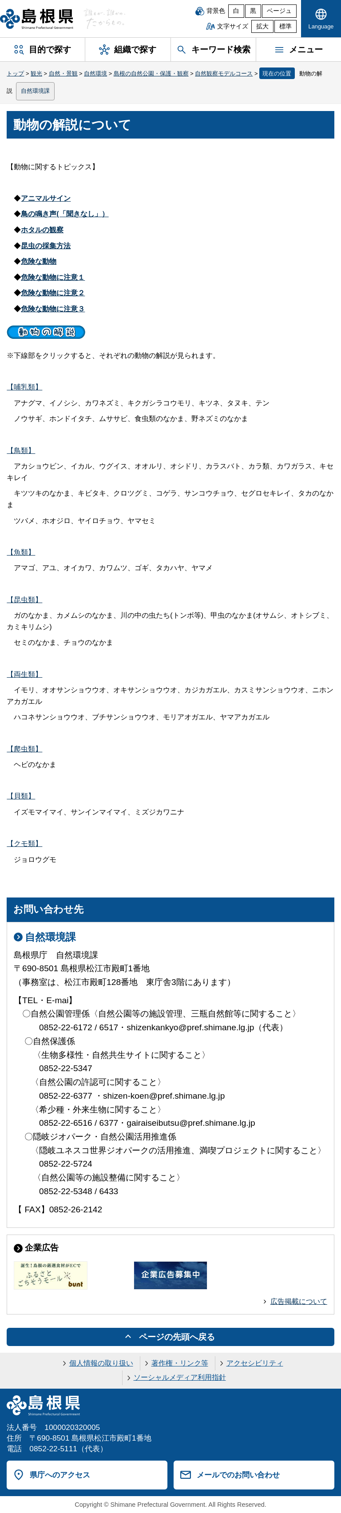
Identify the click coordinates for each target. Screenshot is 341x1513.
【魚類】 (21, 552)
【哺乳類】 (24, 387)
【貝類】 (21, 796)
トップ (15, 73)
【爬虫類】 (24, 749)
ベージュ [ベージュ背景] (279, 11)
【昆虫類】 (24, 600)
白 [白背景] (236, 11)
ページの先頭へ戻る (177, 1337)
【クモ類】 (24, 843)
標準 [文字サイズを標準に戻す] (285, 26)
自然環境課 (35, 90)
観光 (36, 73)
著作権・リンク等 (179, 1363)
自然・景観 (63, 73)
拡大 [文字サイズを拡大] (262, 26)
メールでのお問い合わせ (238, 1474)
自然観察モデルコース (224, 73)
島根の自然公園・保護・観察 (151, 73)
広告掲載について (298, 1301)
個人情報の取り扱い (101, 1363)
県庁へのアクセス (60, 1474)
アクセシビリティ (254, 1363)
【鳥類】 (21, 450)
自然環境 (95, 73)
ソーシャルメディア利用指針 (180, 1377)
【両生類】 (24, 674)
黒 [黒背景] (253, 11)
